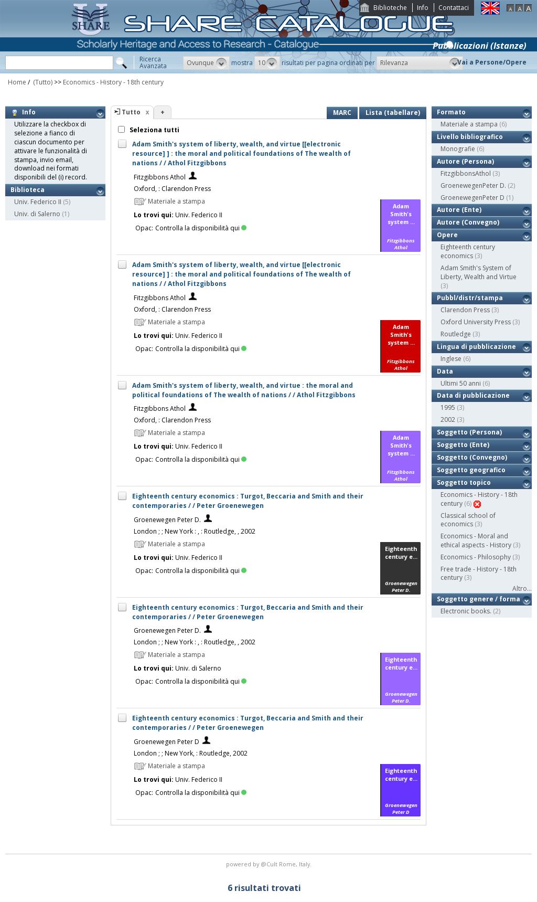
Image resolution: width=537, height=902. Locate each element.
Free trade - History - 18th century (479, 573)
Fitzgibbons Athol (160, 177)
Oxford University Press (476, 321)
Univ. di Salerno (37, 213)
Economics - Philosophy (476, 557)
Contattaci (453, 7)
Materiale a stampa (469, 124)
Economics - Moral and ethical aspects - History (476, 540)
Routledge (456, 334)
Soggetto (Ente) (463, 444)
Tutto (131, 112)
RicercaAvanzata (153, 62)
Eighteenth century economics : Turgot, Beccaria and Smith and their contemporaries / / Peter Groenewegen (247, 501)
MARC (342, 112)
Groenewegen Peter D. (167, 519)
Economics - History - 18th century (113, 82)
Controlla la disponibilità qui (200, 228)
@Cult (270, 864)
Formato (451, 112)
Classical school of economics (468, 520)
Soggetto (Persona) (469, 432)
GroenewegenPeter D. (473, 185)
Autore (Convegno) (468, 222)
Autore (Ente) (459, 209)
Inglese (451, 358)
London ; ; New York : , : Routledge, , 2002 (194, 531)
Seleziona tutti (153, 129)
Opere (447, 234)
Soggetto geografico (471, 469)
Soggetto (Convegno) (472, 457)
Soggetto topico (464, 482)
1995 (448, 407)
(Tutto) (41, 82)
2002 (448, 419)
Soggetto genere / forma (478, 599)
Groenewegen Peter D (166, 741)
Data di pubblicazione (473, 395)
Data (445, 371)
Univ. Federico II (37, 201)
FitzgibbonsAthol (466, 173)
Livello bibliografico (470, 136)
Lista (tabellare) (393, 112)
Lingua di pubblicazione (476, 346)
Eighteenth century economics (468, 251)
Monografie (458, 148)
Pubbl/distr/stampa (470, 297)
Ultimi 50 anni (461, 383)
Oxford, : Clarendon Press (172, 188)
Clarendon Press (465, 309)
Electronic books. (466, 611)
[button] (206, 63)
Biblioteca (27, 189)
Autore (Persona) (465, 161)
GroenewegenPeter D (472, 197)
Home (17, 82)
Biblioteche (390, 7)
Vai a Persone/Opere (492, 62)
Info (422, 7)
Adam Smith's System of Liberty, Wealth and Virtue (479, 272)
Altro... (522, 588)
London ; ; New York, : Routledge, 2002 (191, 753)
